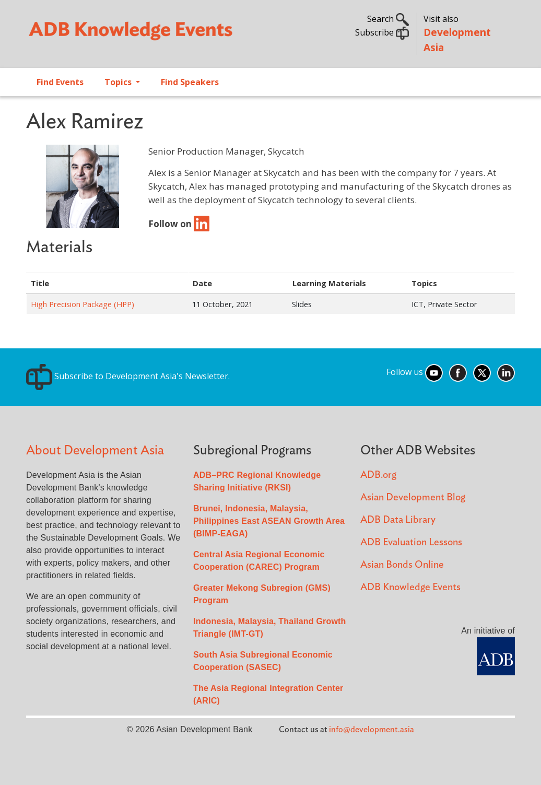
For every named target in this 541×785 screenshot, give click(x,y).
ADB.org (378, 475)
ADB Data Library (398, 520)
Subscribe (382, 32)
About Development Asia (95, 450)
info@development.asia (371, 729)
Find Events (60, 82)
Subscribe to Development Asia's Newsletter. (128, 376)
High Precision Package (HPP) (82, 304)
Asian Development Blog (412, 497)
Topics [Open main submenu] (119, 82)
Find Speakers (190, 82)
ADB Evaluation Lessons (411, 542)
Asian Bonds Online (402, 565)
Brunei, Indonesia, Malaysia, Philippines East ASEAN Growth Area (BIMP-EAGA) (269, 521)
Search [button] (388, 19)
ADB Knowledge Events (410, 587)
